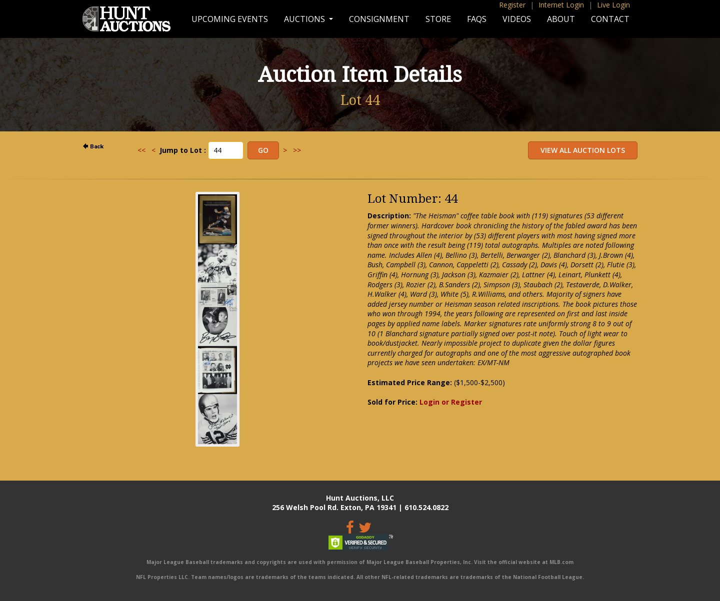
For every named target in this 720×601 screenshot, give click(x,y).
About (561, 18)
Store (438, 18)
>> (297, 150)
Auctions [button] (305, 18)
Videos (516, 18)
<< (142, 150)
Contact (610, 18)
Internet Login (561, 4)
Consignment (379, 18)
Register (512, 4)
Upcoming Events (230, 18)
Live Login (613, 4)
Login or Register (451, 402)
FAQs (476, 18)
